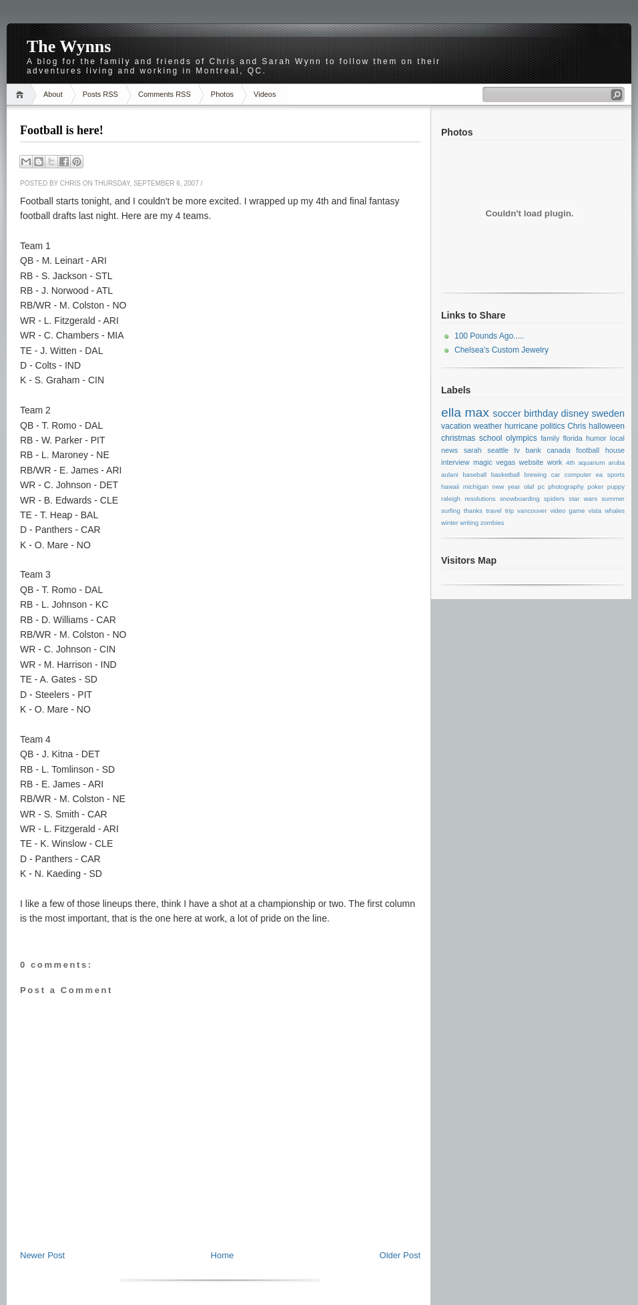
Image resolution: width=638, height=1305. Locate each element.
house (615, 450)
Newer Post (42, 1255)
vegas (505, 462)
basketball (505, 474)
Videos (265, 94)
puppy (616, 486)
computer (578, 474)
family (550, 438)
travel (493, 510)
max (476, 412)
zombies (493, 522)
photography (565, 486)
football (587, 450)
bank (533, 450)
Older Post (400, 1255)
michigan (476, 486)
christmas (458, 438)
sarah (473, 450)
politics (553, 426)
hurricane (521, 426)
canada (558, 450)
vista (594, 510)
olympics (521, 438)
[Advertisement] (220, 1219)
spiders (554, 498)
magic (483, 462)
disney (575, 413)
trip (509, 510)
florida (572, 438)
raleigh (450, 498)
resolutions (479, 498)
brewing (536, 474)
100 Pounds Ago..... (489, 336)
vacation (456, 426)
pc (541, 486)
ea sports (610, 474)
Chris (576, 426)
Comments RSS (164, 94)
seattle (498, 450)
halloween (607, 426)
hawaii (450, 486)
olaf (529, 486)
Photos (222, 94)
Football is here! (61, 130)
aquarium (591, 462)
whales (615, 510)
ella (451, 412)
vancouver (532, 510)
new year (507, 486)
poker (595, 486)
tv (517, 450)
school (491, 438)
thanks (473, 510)
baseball (474, 474)
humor (596, 438)
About (53, 94)
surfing (450, 510)
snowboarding (520, 498)
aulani (449, 474)
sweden (608, 413)
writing (469, 522)
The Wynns (69, 46)
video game (567, 510)
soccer (507, 413)
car (555, 474)
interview (455, 462)
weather (487, 426)
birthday (541, 413)
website (531, 462)
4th (570, 462)
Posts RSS (100, 94)
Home (22, 94)
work (555, 462)
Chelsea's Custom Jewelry (501, 350)
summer (613, 498)
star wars (583, 498)
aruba (617, 462)
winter (449, 522)
